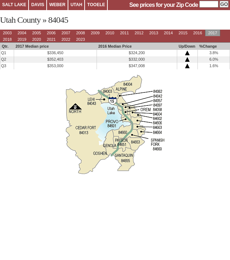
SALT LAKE (14, 4)
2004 (21, 33)
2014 (168, 33)
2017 (212, 33)
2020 (36, 39)
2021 (51, 39)
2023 (80, 39)
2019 (21, 39)
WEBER (57, 4)
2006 (51, 33)
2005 (36, 33)
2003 (7, 33)
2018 (7, 39)
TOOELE (96, 4)
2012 (139, 33)
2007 (65, 33)
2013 (153, 33)
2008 (80, 33)
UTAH (76, 4)
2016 (197, 33)
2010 (109, 33)
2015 (183, 33)
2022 (65, 39)
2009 (95, 33)
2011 (124, 33)
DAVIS (37, 4)
